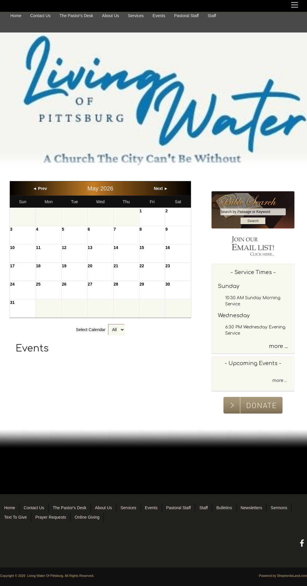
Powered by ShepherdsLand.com (283, 575)
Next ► (161, 188)
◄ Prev (40, 188)
